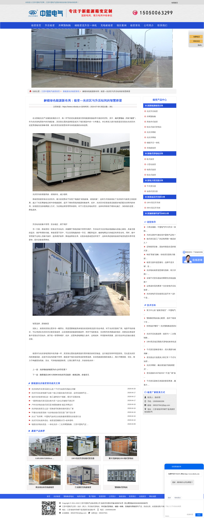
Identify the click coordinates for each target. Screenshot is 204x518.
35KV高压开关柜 (153, 208)
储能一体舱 (119, 506)
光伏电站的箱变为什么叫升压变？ (53, 369)
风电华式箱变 (152, 122)
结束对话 (190, 514)
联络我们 (178, 498)
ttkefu (200, 45)
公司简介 (149, 25)
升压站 (35, 125)
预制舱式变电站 (121, 487)
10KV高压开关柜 (153, 202)
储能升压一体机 (153, 143)
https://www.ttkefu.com (192, 474)
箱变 (132, 118)
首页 (48, 496)
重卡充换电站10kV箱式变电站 (121, 458)
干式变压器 (151, 186)
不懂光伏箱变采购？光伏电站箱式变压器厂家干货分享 (53, 412)
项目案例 (122, 25)
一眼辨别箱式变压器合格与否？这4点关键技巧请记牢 (53, 401)
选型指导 (151, 222)
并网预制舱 (64, 25)
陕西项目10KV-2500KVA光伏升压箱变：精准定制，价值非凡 (64, 375)
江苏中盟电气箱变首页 (50, 91)
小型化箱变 (151, 164)
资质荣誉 (102, 496)
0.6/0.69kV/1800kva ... (44, 458)
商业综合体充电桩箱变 (45, 487)
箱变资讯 (135, 25)
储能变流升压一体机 (86, 25)
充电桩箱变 (107, 25)
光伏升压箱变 (152, 111)
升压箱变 (50, 25)
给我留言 (175, 3)
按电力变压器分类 (155, 180)
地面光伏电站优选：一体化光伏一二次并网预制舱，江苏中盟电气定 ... (60, 424)
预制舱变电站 (69, 496)
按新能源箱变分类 (155, 106)
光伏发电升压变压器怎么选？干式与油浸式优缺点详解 (53, 389)
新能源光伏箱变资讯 (71, 91)
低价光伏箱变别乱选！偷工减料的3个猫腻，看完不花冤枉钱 (56, 397)
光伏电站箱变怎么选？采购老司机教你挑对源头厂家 (53, 409)
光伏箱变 (56, 496)
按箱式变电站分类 (155, 153)
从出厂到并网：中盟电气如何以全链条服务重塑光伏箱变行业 (56, 416)
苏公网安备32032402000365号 (136, 503)
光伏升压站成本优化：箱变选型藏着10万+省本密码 (52, 420)
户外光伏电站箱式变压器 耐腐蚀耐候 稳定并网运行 (52, 405)
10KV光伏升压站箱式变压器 (82, 458)
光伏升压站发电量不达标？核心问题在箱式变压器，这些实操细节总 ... (60, 393)
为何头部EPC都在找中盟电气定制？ (161, 235)
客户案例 (92, 496)
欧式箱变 (150, 159)
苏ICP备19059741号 (115, 503)
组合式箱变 (151, 175)
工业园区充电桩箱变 (83, 487)
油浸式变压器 (152, 191)
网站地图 (152, 496)
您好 (169, 498)
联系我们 (162, 25)
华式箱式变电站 (107, 506)
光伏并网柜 (151, 132)
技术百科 (151, 305)
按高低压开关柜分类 (156, 197)
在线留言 (142, 496)
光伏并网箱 (151, 137)
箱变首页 (36, 25)
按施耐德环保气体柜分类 (158, 213)
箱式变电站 (119, 118)
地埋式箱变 (151, 170)
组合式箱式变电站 (154, 127)
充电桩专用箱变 (131, 506)
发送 (198, 515)
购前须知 (122, 496)
